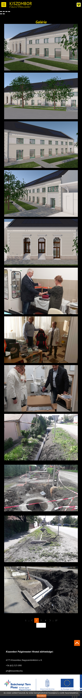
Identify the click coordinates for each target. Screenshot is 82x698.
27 (56, 621)
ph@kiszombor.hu (14, 670)
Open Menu (3, 4)
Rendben (41, 696)
